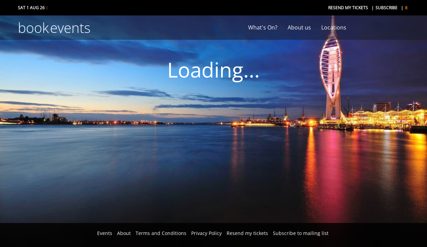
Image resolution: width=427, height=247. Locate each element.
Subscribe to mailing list (300, 233)
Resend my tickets (348, 8)
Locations (333, 27)
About (124, 233)
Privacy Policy (206, 233)
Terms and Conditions (161, 233)
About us (299, 27)
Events (104, 233)
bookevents (54, 27)
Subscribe (386, 8)
